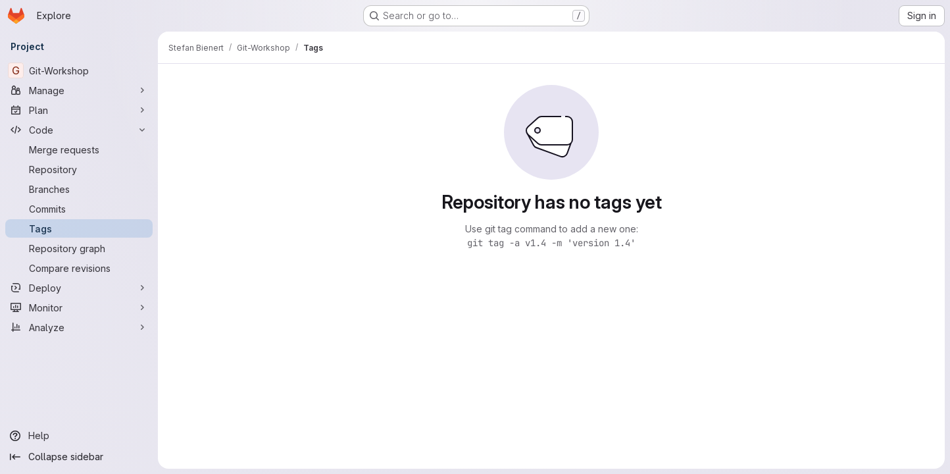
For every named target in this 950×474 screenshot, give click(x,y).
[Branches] (79, 189)
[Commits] (79, 208)
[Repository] (79, 169)
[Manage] (79, 90)
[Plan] (79, 110)
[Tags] (79, 228)
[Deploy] (79, 287)
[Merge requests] (79, 149)
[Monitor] (79, 307)
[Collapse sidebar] (79, 457)
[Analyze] (79, 327)
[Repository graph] (79, 248)
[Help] (79, 436)
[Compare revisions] (79, 268)
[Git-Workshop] (79, 70)
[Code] (79, 129)
